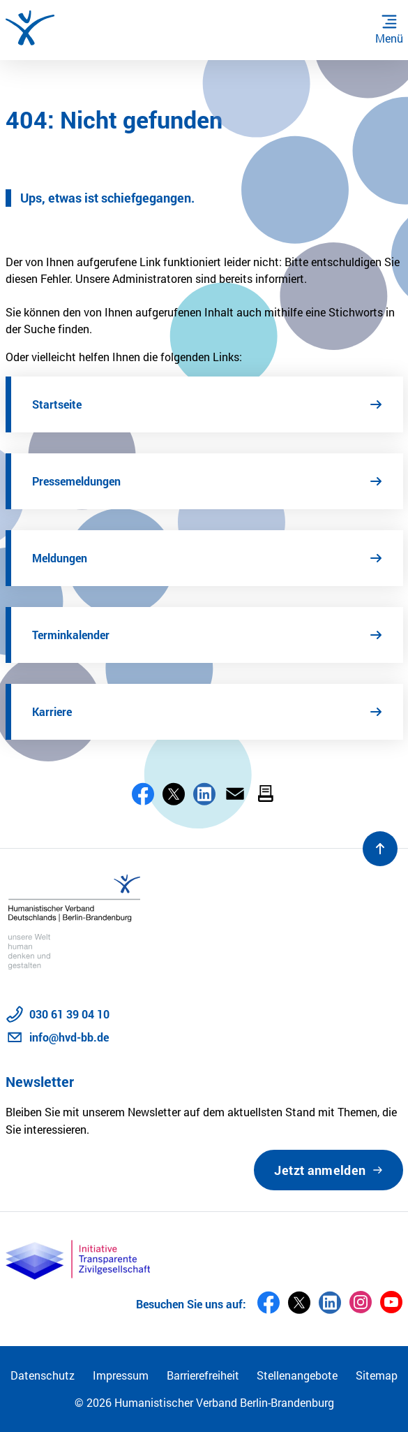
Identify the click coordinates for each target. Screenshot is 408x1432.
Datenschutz (42, 1375)
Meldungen (59, 557)
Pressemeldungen (76, 481)
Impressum (121, 1375)
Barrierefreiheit (203, 1375)
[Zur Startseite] (30, 27)
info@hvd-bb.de (69, 1037)
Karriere (52, 711)
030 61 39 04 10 (69, 1014)
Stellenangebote (297, 1375)
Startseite (57, 404)
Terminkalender (70, 634)
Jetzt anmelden (319, 1170)
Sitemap (377, 1375)
